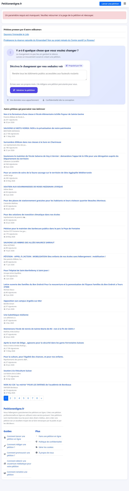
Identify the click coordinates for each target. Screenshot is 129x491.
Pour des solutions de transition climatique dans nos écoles (32, 214)
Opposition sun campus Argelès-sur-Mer (23, 301)
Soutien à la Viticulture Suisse (18, 370)
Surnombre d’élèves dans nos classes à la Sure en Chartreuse (32, 142)
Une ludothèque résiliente (16, 315)
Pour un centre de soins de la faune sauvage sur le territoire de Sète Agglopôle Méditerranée (48, 172)
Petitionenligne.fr (12, 3)
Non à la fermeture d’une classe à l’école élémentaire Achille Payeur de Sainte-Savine (44, 114)
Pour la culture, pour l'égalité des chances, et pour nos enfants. (33, 356)
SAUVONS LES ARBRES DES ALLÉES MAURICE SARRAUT (29, 242)
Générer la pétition (24, 90)
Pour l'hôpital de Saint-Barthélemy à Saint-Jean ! (26, 270)
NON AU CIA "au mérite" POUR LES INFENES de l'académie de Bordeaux (37, 384)
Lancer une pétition (110, 3)
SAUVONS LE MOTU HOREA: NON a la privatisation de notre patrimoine (37, 128)
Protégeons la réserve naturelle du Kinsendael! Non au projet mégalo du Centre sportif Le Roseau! (49, 40)
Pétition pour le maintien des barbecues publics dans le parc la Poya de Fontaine (42, 228)
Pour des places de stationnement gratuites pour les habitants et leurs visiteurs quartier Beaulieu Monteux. (55, 200)
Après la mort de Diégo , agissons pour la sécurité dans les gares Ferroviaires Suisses (44, 343)
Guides (8, 431)
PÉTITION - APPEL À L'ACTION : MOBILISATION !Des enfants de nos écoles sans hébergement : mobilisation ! (55, 256)
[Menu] (124, 3)
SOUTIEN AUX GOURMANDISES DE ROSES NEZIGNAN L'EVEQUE (33, 186)
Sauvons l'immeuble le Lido (16, 34)
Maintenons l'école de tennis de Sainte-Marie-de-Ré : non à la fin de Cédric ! (39, 329)
